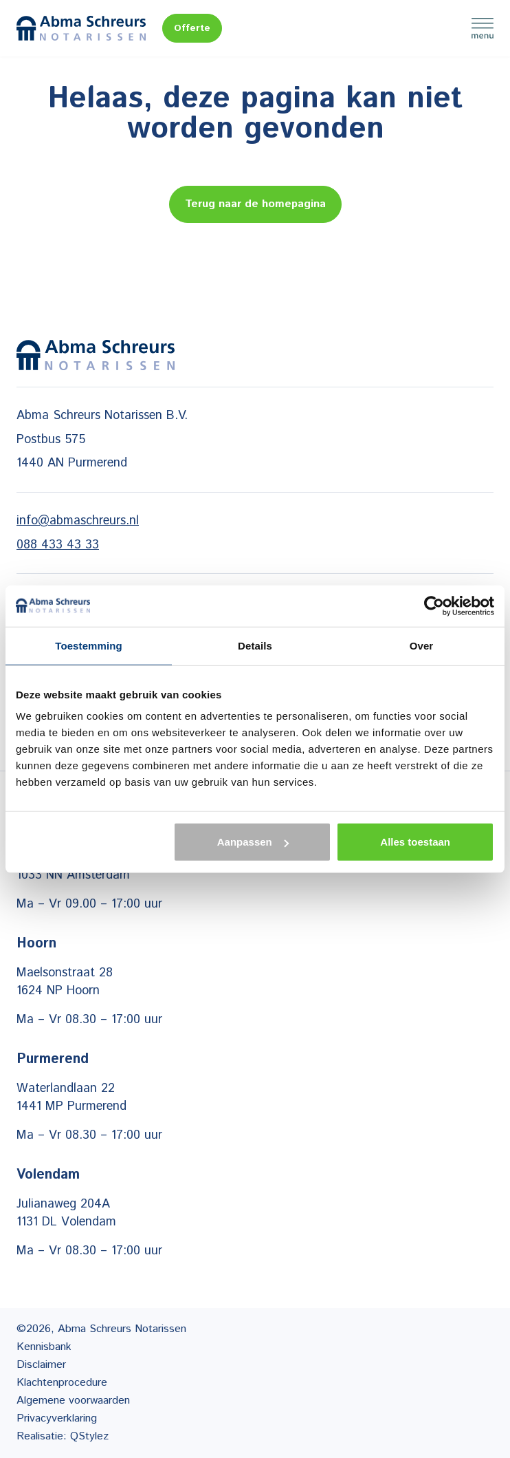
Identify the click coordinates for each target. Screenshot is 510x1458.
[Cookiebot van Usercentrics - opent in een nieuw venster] (434, 605)
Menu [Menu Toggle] (483, 28)
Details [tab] (255, 645)
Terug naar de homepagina (255, 204)
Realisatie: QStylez (62, 1436)
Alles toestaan (415, 842)
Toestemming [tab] (88, 645)
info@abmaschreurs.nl (77, 521)
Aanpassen (253, 842)
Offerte (192, 28)
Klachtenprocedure (61, 1383)
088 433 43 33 (57, 545)
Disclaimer (41, 1365)
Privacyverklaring (56, 1418)
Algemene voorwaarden (73, 1400)
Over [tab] (422, 645)
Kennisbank (43, 1347)
